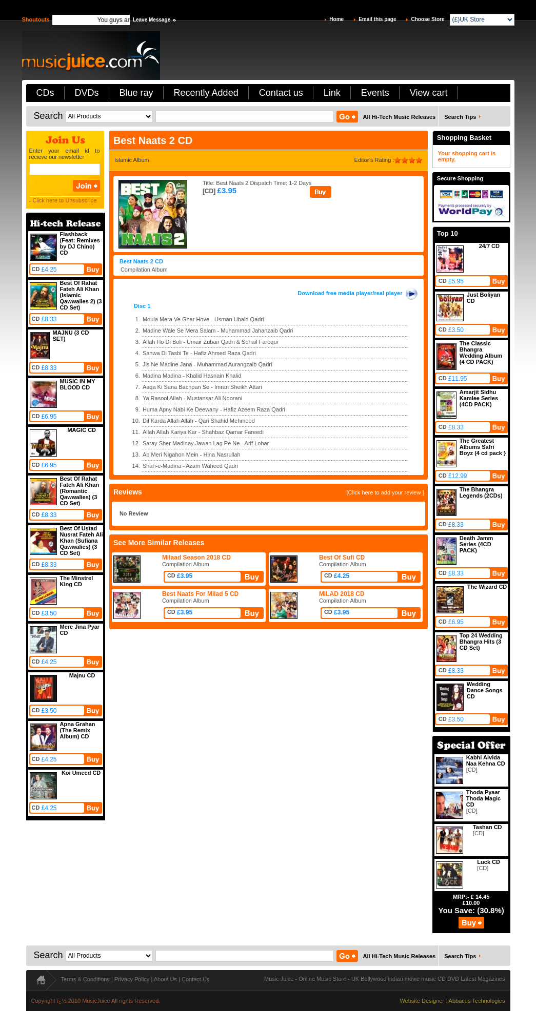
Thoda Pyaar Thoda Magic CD (483, 798)
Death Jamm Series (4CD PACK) (476, 544)
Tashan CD (487, 827)
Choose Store (427, 19)
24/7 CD (489, 246)
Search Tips (460, 117)
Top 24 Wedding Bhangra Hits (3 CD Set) (481, 641)
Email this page (377, 19)
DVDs (87, 93)
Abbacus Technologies (477, 1001)
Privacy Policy (131, 979)
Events (375, 93)
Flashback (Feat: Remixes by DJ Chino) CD (80, 243)
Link (332, 93)
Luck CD (488, 862)
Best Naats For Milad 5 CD (200, 593)
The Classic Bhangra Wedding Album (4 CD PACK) (481, 352)
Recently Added (206, 93)
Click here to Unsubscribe (64, 200)
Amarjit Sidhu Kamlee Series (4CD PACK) (479, 398)
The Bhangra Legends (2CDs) (481, 492)
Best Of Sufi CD (342, 557)
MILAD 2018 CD (342, 593)
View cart (429, 93)
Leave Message (151, 20)
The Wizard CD (487, 587)
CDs (45, 93)
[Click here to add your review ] (385, 492)
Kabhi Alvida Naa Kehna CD (485, 760)
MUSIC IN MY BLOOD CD (77, 384)
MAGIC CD (81, 430)
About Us (165, 979)
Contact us (281, 93)
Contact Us (195, 979)
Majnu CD (82, 675)
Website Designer (422, 1001)
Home (336, 19)
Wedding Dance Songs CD (485, 690)
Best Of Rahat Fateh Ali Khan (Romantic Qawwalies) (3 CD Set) (80, 491)
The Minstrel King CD (76, 581)
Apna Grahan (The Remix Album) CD (77, 730)
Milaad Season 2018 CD (196, 557)
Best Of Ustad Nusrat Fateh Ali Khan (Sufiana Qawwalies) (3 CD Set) (81, 540)
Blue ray (136, 93)
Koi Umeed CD (81, 773)
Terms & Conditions (85, 979)
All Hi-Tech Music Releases (399, 117)
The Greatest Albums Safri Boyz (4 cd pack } (483, 447)
